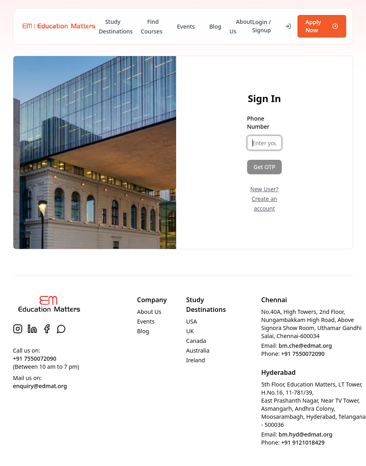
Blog (215, 26)
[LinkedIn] (32, 329)
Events (186, 26)
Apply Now (322, 26)
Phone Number (258, 122)
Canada (196, 341)
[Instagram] (18, 329)
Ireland (195, 360)
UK (190, 331)
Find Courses (151, 26)
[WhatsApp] (61, 329)
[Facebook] (47, 329)
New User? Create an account (264, 198)
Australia (198, 350)
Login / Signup (271, 26)
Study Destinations (116, 26)
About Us (240, 26)
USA (191, 321)
